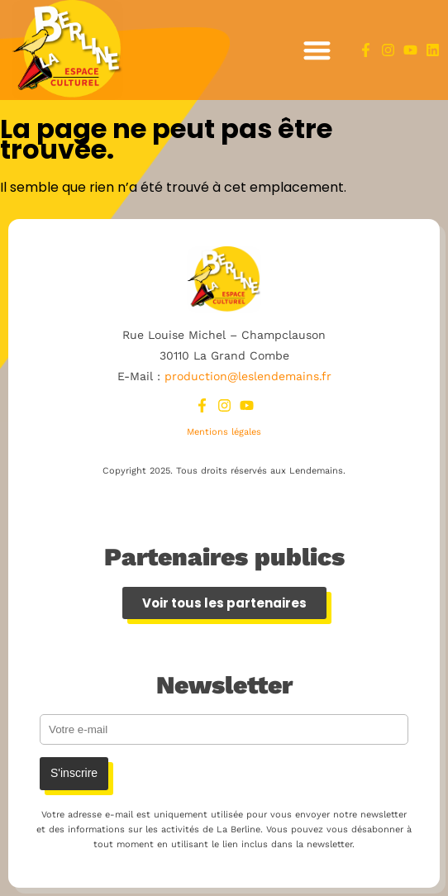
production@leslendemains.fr (247, 376)
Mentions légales (224, 432)
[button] (317, 50)
